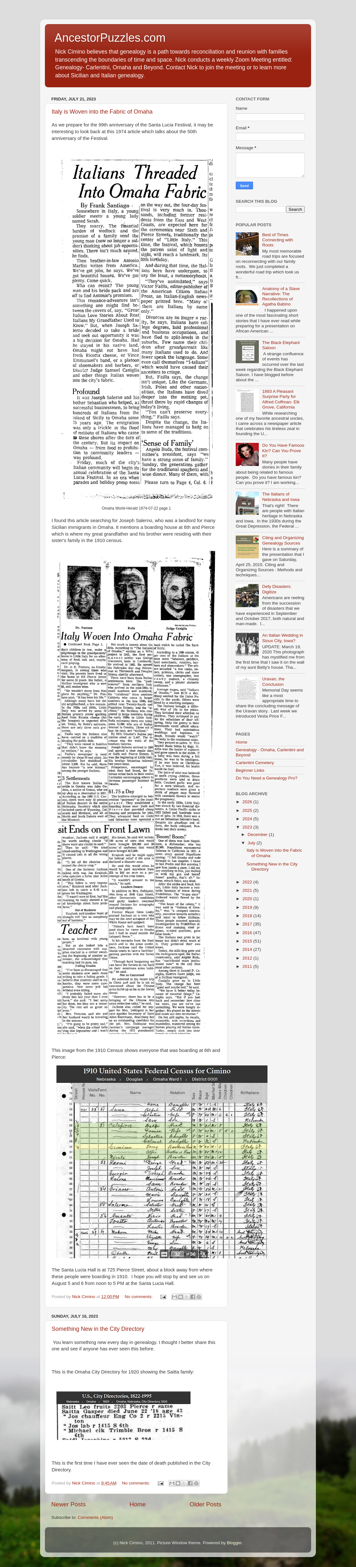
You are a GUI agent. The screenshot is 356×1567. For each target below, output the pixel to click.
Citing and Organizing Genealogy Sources (283, 540)
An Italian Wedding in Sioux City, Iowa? (282, 638)
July (252, 842)
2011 (247, 966)
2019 (247, 907)
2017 (247, 924)
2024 (247, 818)
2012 (247, 958)
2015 (247, 941)
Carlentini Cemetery (255, 762)
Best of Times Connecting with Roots (277, 239)
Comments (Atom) (95, 1517)
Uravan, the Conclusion (273, 681)
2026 (247, 801)
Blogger (234, 1542)
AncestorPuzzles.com (110, 37)
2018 (247, 915)
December (258, 834)
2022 (247, 882)
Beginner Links (250, 770)
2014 (247, 949)
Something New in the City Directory (98, 1329)
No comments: (139, 1296)
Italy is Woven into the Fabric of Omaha (102, 111)
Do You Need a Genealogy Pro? (266, 778)
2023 (247, 827)
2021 (247, 890)
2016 (247, 932)
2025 (247, 810)
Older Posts (205, 1504)
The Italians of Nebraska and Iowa (280, 497)
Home (138, 1504)
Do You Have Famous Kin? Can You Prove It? (283, 450)
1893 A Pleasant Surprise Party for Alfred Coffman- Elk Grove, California (281, 399)
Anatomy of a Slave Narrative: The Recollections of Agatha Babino (281, 296)
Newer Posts (68, 1504)
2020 (247, 898)
